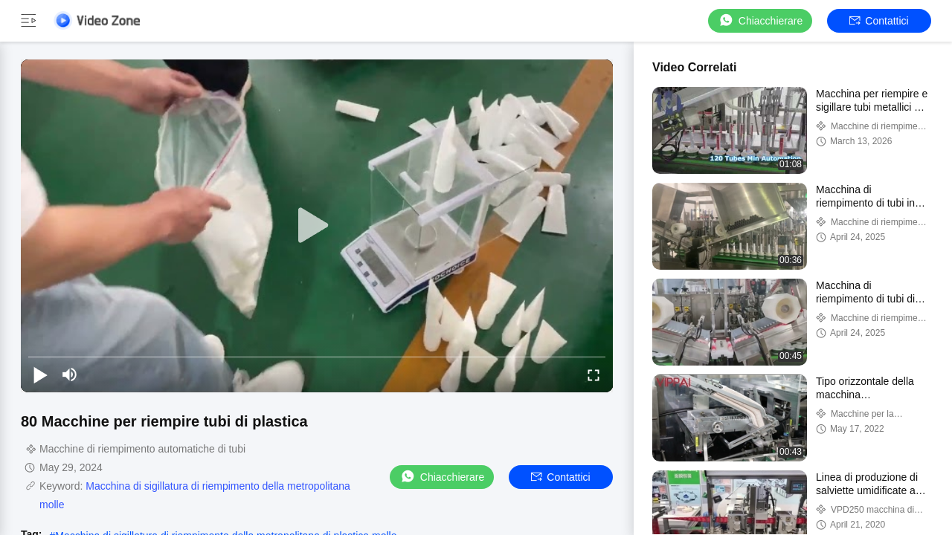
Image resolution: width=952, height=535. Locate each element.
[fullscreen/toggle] (593, 374)
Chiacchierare (760, 20)
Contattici (878, 21)
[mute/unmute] (70, 374)
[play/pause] (40, 374)
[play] (316, 225)
